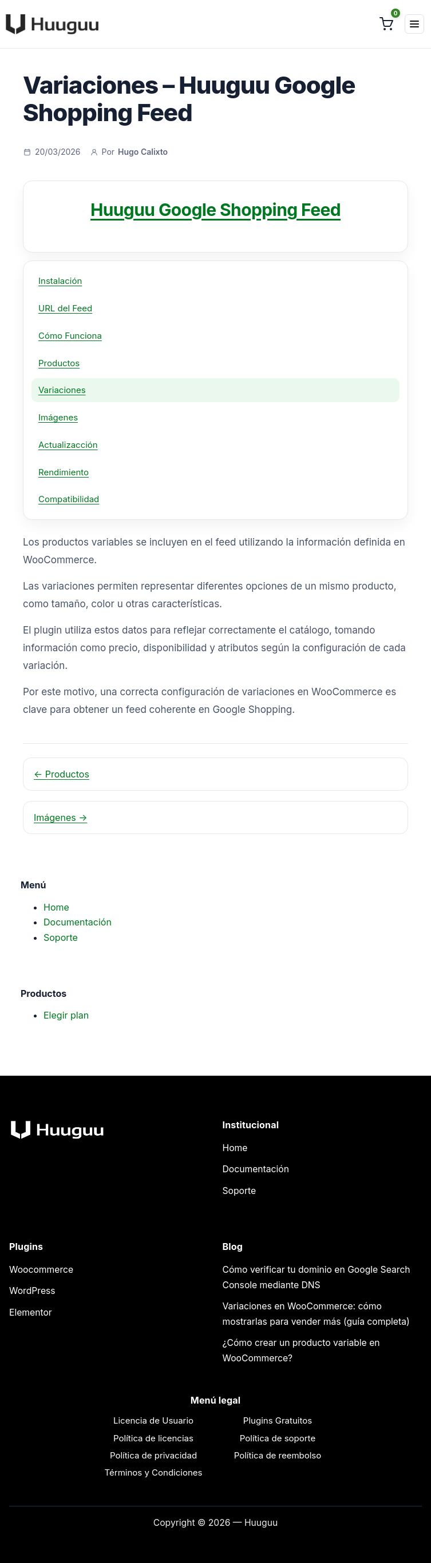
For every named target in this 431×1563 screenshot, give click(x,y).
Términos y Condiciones (154, 1472)
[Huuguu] (50, 24)
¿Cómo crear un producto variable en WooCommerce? (301, 1350)
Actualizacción (68, 444)
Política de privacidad (153, 1455)
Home (56, 907)
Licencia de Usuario (153, 1420)
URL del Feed (65, 308)
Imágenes (58, 417)
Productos (59, 363)
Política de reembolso (278, 1455)
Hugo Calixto (143, 152)
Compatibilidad (68, 499)
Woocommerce (41, 1269)
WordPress (32, 1290)
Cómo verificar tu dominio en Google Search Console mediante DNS (316, 1277)
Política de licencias (153, 1438)
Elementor (30, 1312)
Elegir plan (66, 1015)
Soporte (61, 937)
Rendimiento (63, 472)
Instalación (60, 280)
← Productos (61, 774)
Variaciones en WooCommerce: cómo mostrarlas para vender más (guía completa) (316, 1314)
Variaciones (62, 389)
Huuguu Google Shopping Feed (215, 209)
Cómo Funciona (70, 335)
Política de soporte (277, 1438)
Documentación (78, 922)
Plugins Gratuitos (277, 1420)
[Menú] (414, 24)
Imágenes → (60, 817)
